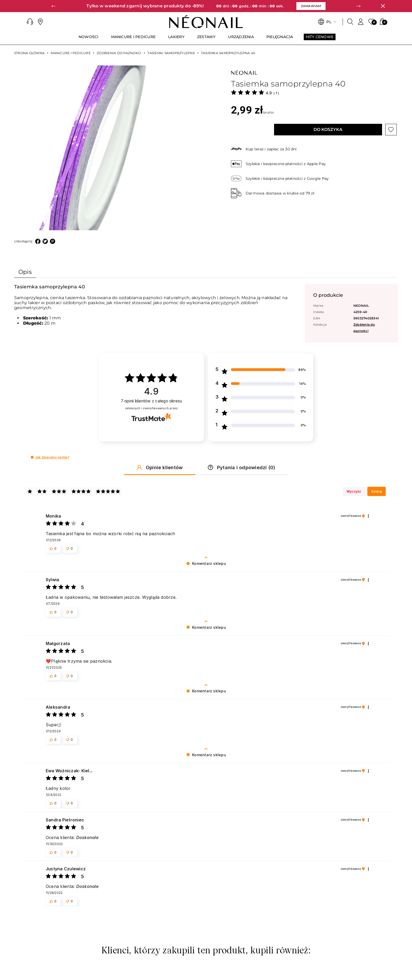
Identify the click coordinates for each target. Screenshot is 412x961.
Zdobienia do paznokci (119, 53)
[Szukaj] (350, 22)
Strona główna (29, 53)
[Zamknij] (382, 6)
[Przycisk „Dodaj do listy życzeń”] (391, 129)
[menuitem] (88, 39)
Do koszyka (327, 129)
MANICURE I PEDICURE (71, 53)
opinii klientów (151, 401)
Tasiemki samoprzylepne (171, 53)
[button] (53, 6)
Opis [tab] (25, 272)
